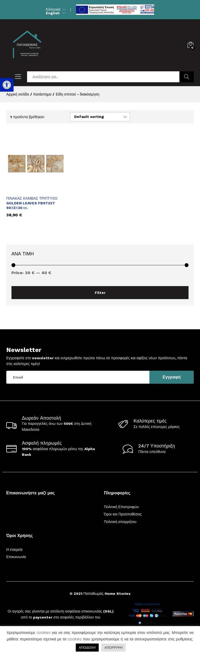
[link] (7, 85)
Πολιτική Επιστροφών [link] (121, 507)
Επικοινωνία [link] (16, 557)
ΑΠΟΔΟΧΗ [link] (87, 647)
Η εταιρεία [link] (14, 549)
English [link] (53, 13)
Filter (100, 293)
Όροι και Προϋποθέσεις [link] (123, 514)
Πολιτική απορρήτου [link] (120, 522)
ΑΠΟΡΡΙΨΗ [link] (113, 647)
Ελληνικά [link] (53, 9)
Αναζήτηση (186, 76)
